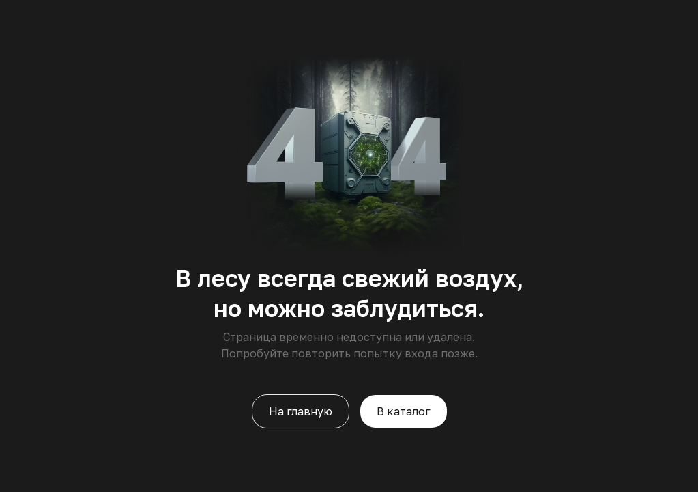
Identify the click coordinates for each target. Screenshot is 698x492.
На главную (300, 411)
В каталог (404, 411)
